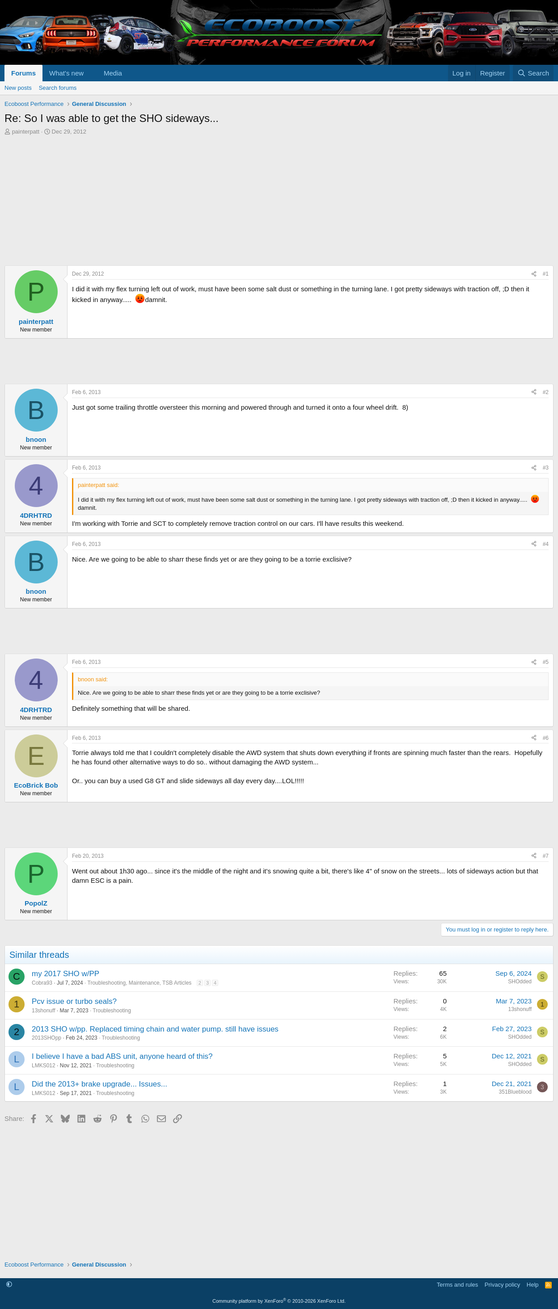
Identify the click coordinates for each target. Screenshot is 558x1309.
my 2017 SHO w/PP (65, 973)
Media (113, 73)
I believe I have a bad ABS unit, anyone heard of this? (122, 1056)
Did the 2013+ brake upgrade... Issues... (99, 1084)
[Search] (533, 73)
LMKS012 (43, 1065)
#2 (546, 392)
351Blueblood (515, 1092)
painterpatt (25, 131)
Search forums (58, 87)
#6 (546, 738)
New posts (18, 87)
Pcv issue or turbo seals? (74, 1001)
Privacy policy (502, 1284)
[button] (91, 73)
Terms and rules (457, 1284)
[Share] (534, 274)
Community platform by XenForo (279, 1301)
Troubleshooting (112, 1010)
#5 (546, 662)
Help (533, 1284)
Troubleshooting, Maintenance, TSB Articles (140, 983)
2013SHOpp (46, 1038)
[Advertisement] (272, 202)
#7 (546, 856)
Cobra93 (42, 983)
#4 (546, 544)
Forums (23, 73)
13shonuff (43, 1010)
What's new (66, 73)
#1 (546, 274)
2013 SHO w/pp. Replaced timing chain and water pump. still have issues (155, 1029)
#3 (546, 468)
